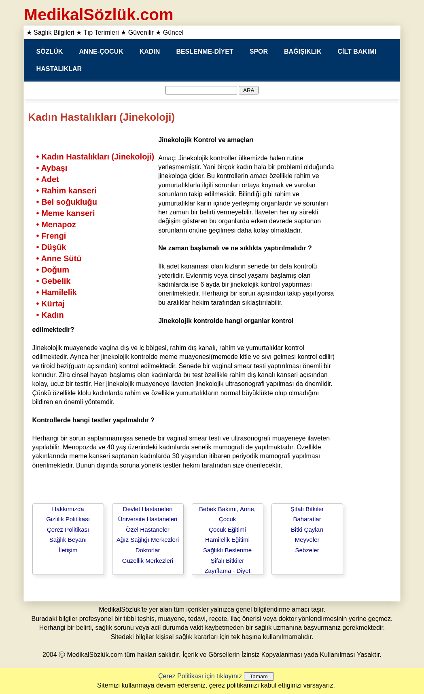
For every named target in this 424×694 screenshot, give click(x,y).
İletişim (68, 550)
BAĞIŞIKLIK (302, 51)
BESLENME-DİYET (204, 51)
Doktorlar (148, 550)
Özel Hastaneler (148, 529)
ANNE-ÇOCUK (101, 51)
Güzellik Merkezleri (148, 560)
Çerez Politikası (68, 529)
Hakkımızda (68, 508)
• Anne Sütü (59, 258)
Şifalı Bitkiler (227, 560)
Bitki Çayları (307, 529)
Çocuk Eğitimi (227, 529)
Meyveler (307, 539)
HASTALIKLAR (59, 68)
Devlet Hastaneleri (148, 508)
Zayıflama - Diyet (227, 570)
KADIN (150, 51)
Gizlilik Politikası (68, 519)
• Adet (47, 179)
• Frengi (51, 235)
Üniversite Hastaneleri (148, 519)
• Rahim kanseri (66, 190)
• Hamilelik (56, 292)
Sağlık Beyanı (68, 539)
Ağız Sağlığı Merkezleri (148, 539)
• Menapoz (56, 224)
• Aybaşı (52, 168)
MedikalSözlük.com (99, 14)
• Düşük (51, 247)
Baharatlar (307, 519)
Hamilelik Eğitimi (227, 539)
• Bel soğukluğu (66, 201)
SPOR (259, 51)
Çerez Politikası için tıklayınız (200, 676)
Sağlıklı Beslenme (227, 550)
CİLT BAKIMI (357, 51)
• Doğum (52, 269)
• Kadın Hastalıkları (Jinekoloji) (95, 156)
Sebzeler (307, 550)
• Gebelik (53, 281)
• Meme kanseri (65, 213)
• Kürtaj (50, 303)
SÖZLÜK (49, 51)
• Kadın (50, 314)
